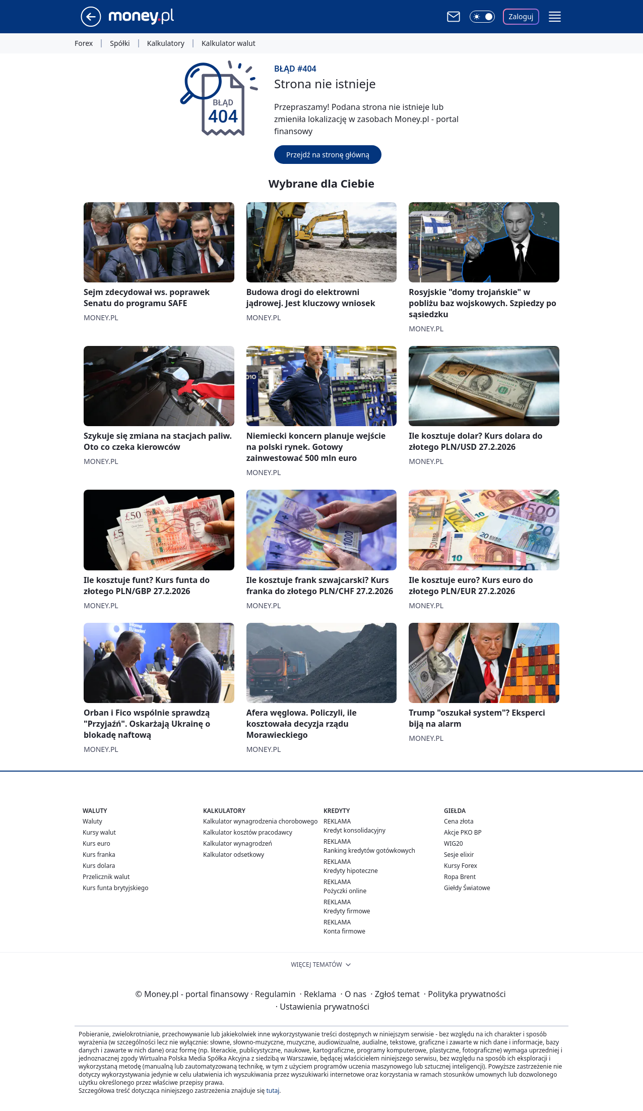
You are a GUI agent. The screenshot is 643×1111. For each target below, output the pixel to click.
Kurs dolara (99, 865)
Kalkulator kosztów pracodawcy (247, 832)
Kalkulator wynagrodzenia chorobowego (260, 821)
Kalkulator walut (228, 43)
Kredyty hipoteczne (351, 870)
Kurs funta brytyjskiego (115, 888)
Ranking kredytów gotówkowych (369, 850)
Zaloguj (521, 16)
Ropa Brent (460, 876)
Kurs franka (99, 854)
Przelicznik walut (106, 876)
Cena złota (459, 821)
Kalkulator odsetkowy (233, 854)
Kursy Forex (460, 865)
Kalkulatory (165, 43)
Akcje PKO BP (463, 832)
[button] (555, 17)
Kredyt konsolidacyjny (354, 830)
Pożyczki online (345, 891)
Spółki (120, 43)
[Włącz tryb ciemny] (482, 17)
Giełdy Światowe (467, 888)
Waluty (92, 821)
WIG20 (453, 843)
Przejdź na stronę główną (327, 154)
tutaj (272, 1090)
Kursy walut (99, 832)
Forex (84, 43)
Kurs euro (96, 843)
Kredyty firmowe (347, 911)
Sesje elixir (459, 854)
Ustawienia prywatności (322, 1006)
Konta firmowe (344, 931)
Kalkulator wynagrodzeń (237, 843)
